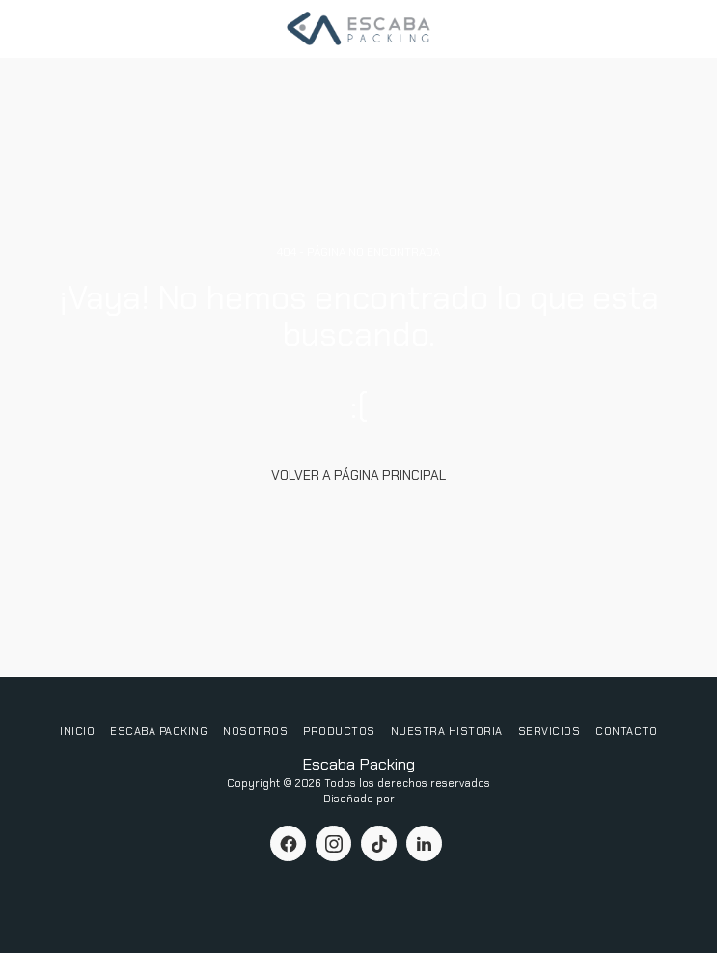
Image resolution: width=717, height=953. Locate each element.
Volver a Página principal (358, 475)
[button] (21, 28)
